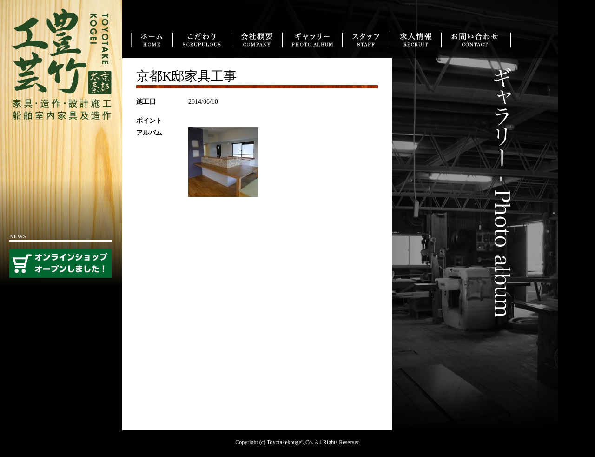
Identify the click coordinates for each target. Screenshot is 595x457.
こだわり (201, 40)
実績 (312, 40)
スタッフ (366, 40)
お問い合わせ (476, 40)
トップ (151, 40)
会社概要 (256, 40)
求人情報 (415, 40)
